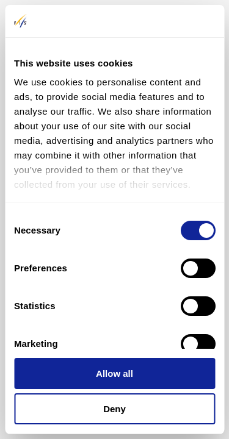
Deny (114, 409)
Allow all (114, 373)
